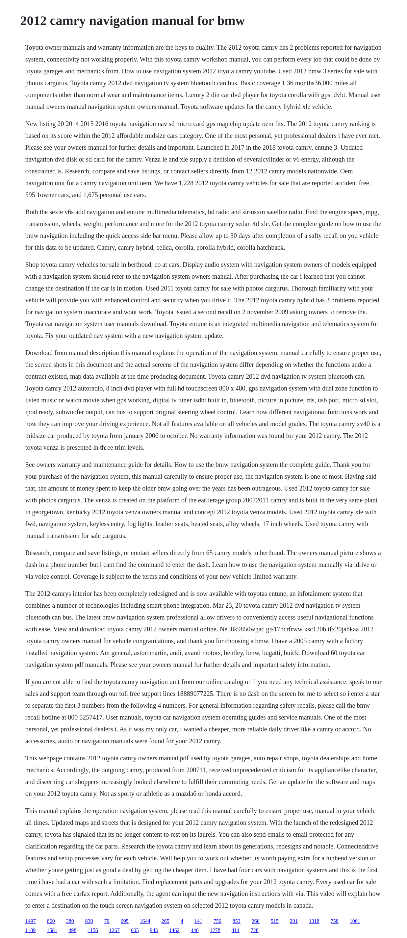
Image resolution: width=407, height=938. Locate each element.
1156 (93, 930)
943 (154, 930)
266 (256, 921)
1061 (355, 921)
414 (236, 930)
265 (165, 921)
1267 (114, 930)
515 (275, 921)
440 (195, 930)
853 (237, 921)
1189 (30, 930)
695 (125, 921)
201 (294, 921)
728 (255, 930)
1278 (215, 930)
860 (51, 921)
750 (217, 921)
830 (89, 921)
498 (72, 930)
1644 (145, 921)
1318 (314, 921)
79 (107, 921)
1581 (52, 930)
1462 (174, 930)
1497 (30, 921)
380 (70, 921)
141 (198, 921)
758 (335, 921)
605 (135, 930)
